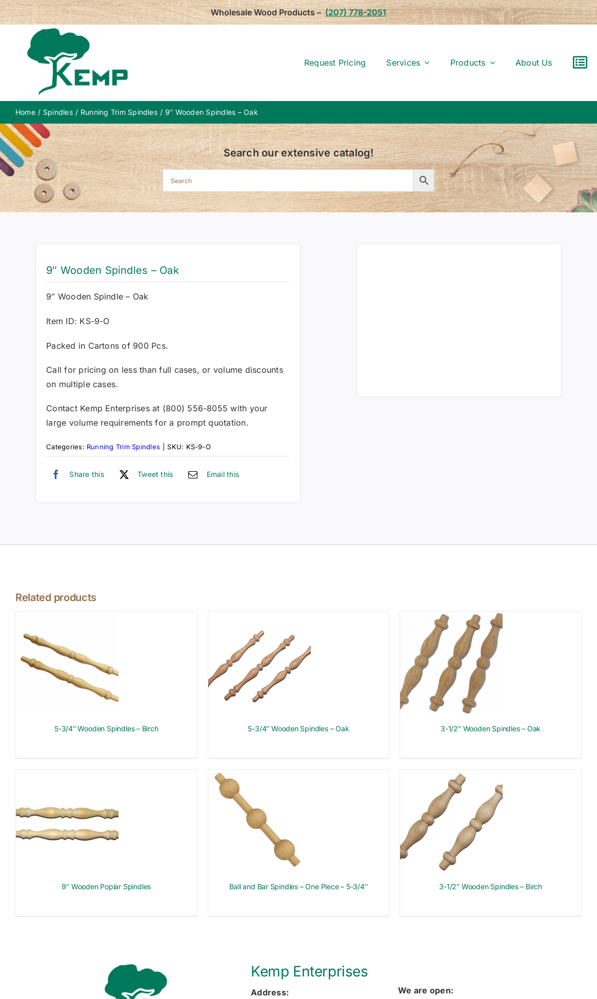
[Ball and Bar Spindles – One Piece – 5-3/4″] (259, 776)
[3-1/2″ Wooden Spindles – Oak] (451, 618)
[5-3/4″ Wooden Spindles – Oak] (259, 618)
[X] (143, 474)
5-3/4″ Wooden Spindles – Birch (106, 728)
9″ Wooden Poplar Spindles (106, 886)
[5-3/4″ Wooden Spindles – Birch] (67, 618)
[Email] (211, 474)
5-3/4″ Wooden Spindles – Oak (298, 728)
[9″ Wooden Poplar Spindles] (67, 776)
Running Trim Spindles (123, 447)
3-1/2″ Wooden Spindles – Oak (491, 728)
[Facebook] (75, 474)
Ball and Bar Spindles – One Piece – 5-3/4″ (298, 886)
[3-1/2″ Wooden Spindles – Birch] (451, 776)
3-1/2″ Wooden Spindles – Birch (490, 886)
